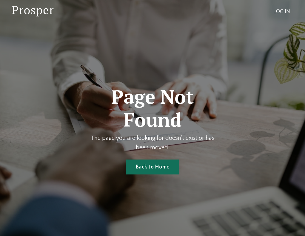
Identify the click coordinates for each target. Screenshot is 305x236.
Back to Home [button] (152, 167)
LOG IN (281, 12)
